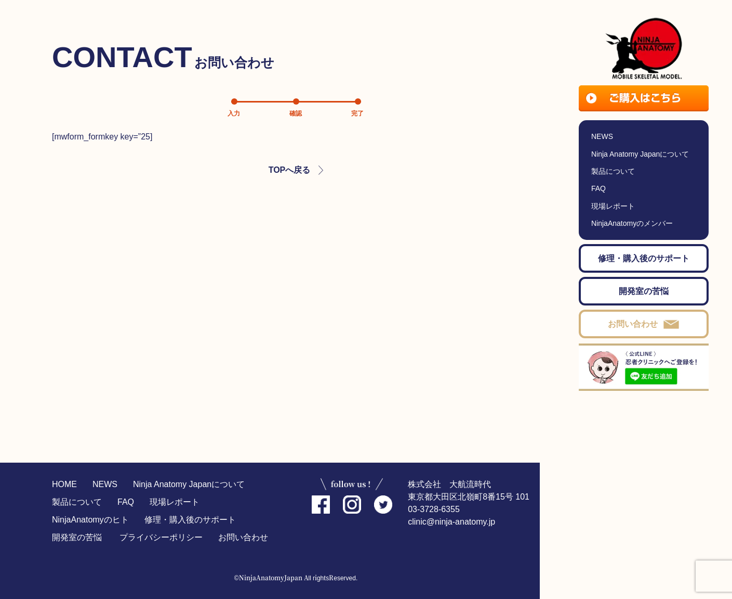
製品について (77, 502)
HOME (64, 484)
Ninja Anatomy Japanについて (189, 484)
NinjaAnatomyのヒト (90, 519)
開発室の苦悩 (77, 537)
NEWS (104, 484)
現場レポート (174, 502)
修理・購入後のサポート (190, 519)
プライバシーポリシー (161, 537)
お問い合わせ (243, 537)
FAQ (125, 502)
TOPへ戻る (290, 169)
